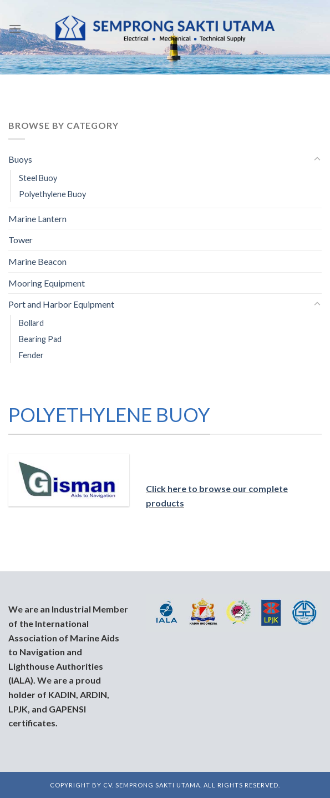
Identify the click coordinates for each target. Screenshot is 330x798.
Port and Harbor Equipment (61, 304)
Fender (31, 355)
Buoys (20, 159)
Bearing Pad (40, 339)
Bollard (31, 323)
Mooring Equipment (46, 283)
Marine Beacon (37, 261)
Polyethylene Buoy (52, 194)
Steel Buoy (38, 178)
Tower (20, 239)
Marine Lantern (37, 218)
